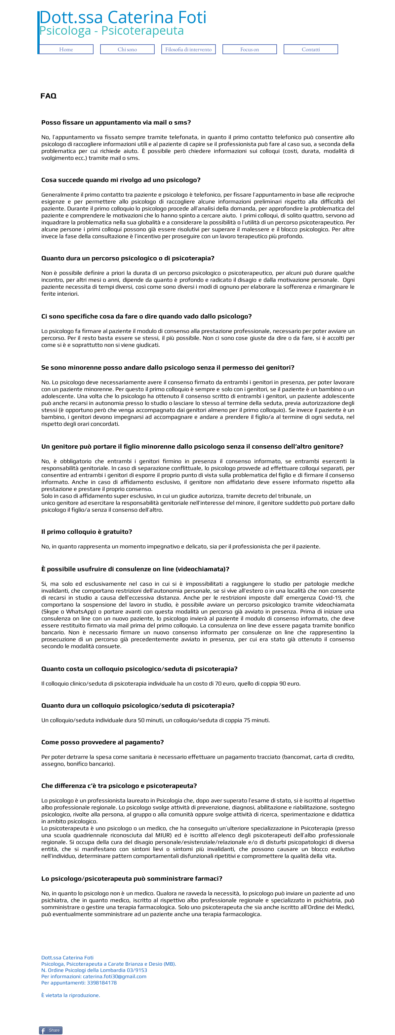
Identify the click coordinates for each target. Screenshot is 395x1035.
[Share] (50, 1030)
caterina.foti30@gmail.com (114, 976)
